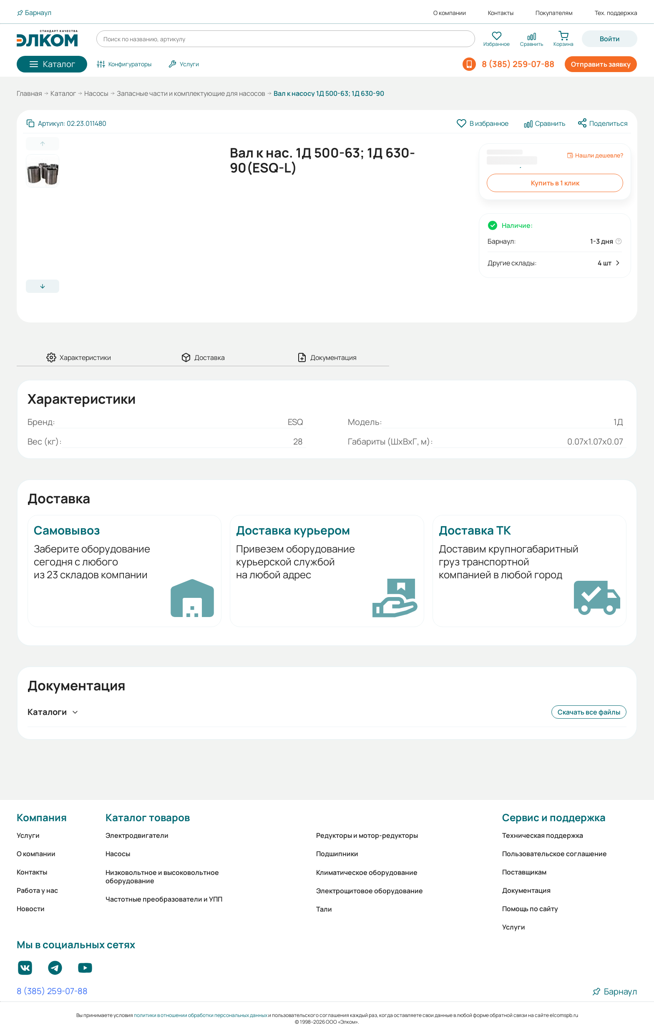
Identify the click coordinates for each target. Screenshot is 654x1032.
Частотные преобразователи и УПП (164, 899)
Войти (610, 38)
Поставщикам (524, 872)
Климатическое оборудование (367, 872)
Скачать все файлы (589, 712)
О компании (449, 13)
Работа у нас (37, 890)
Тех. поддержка (616, 13)
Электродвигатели (137, 835)
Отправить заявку (601, 64)
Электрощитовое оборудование (369, 891)
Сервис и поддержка (554, 817)
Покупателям (554, 13)
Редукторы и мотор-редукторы (367, 835)
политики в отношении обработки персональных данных (200, 1015)
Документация (526, 890)
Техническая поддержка (542, 835)
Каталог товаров (148, 817)
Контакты (500, 13)
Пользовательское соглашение (554, 854)
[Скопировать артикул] (66, 123)
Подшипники (337, 854)
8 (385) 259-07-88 (52, 991)
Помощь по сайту (530, 909)
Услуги (28, 835)
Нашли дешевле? (595, 155)
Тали (324, 909)
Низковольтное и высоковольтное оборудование (162, 876)
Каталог (63, 93)
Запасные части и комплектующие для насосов (191, 93)
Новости (31, 909)
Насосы (96, 93)
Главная (29, 93)
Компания (42, 817)
